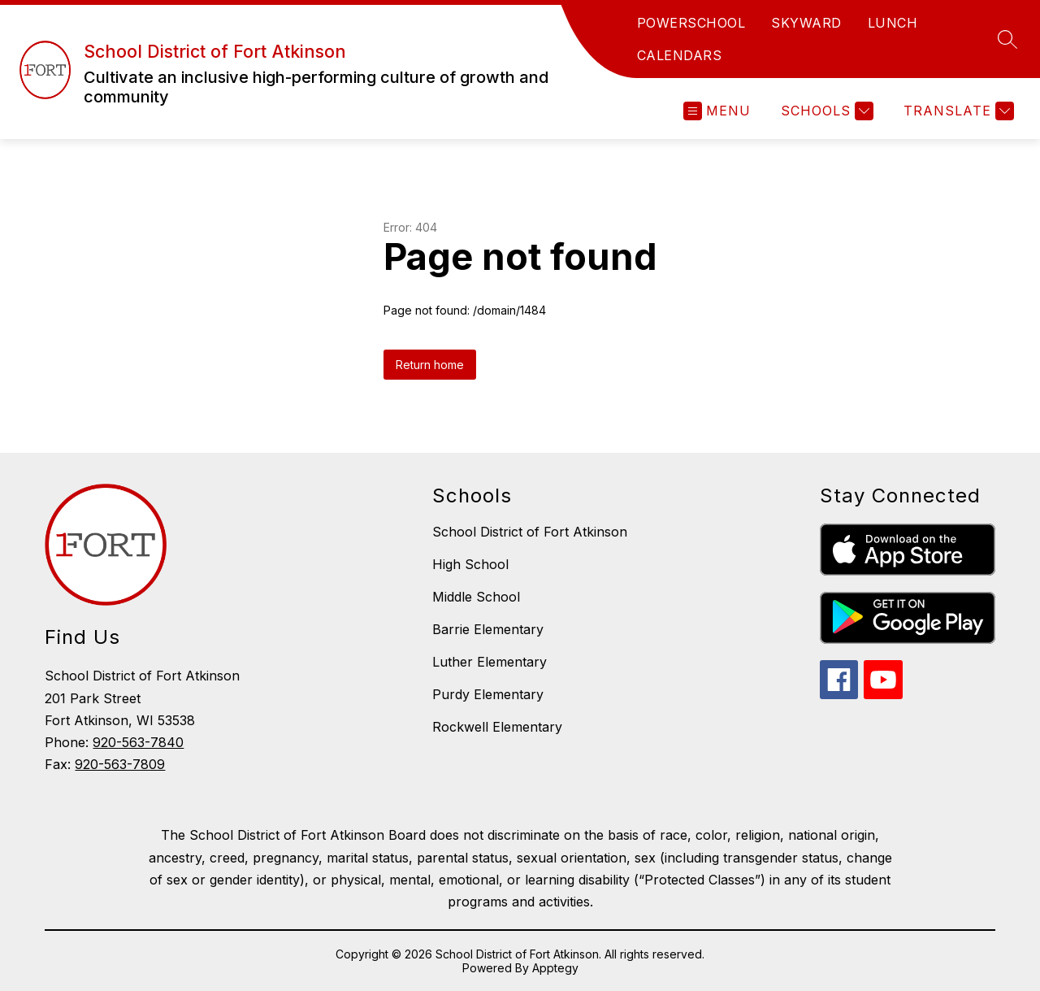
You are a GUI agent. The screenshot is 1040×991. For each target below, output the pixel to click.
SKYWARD (806, 23)
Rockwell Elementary (497, 727)
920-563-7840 (138, 742)
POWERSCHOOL (691, 23)
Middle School (476, 597)
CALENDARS (679, 55)
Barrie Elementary (488, 629)
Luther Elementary (489, 662)
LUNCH (893, 23)
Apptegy (555, 968)
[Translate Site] (956, 111)
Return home (430, 365)
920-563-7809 (120, 764)
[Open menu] (717, 111)
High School (470, 564)
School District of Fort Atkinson (529, 532)
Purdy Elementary (488, 694)
